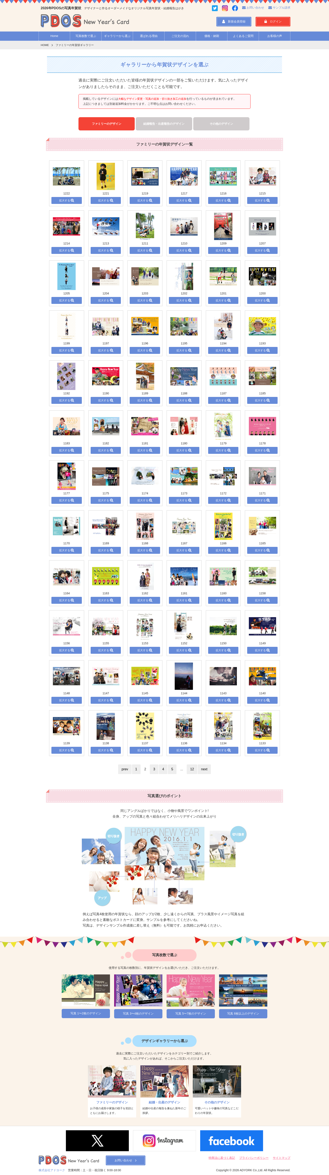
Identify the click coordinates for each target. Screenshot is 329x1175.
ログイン (273, 21)
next (204, 769)
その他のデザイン (221, 123)
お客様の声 (274, 36)
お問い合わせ (253, 7)
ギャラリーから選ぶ (117, 36)
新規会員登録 (233, 21)
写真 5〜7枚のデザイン (190, 1013)
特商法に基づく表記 (222, 1157)
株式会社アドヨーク (52, 1170)
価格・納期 (211, 36)
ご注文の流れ (180, 36)
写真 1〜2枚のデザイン (85, 1013)
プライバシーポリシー (254, 1157)
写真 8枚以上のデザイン (243, 1013)
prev (124, 769)
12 (192, 769)
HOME (45, 45)
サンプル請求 (279, 7)
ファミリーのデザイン (106, 123)
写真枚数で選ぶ (86, 36)
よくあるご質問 (243, 36)
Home (54, 36)
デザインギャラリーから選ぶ (164, 1041)
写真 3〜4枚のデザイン (138, 1013)
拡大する (66, 200)
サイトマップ (281, 1157)
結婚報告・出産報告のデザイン (163, 123)
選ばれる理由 (149, 36)
